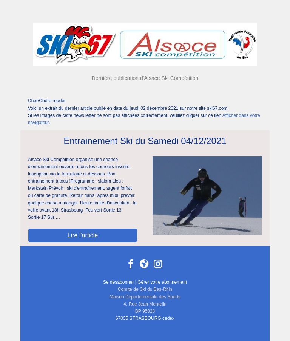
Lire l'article (83, 235)
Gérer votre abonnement (162, 282)
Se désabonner (118, 282)
